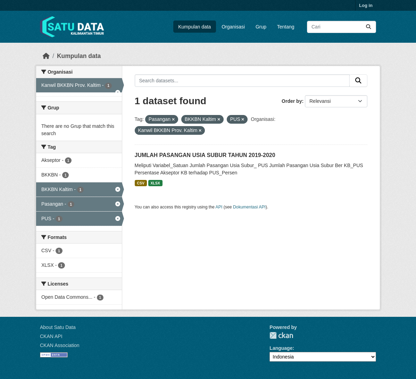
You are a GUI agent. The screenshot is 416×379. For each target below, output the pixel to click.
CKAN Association (60, 345)
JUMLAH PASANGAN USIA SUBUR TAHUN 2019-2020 (205, 155)
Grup (261, 27)
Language (280, 348)
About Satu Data (58, 327)
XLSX (155, 183)
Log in (366, 5)
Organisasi (233, 27)
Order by (292, 101)
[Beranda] (46, 55)
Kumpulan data (194, 27)
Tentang (285, 27)
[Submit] (368, 27)
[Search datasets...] (341, 27)
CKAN (281, 335)
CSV (140, 183)
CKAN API (51, 336)
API (219, 207)
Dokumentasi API (249, 207)
